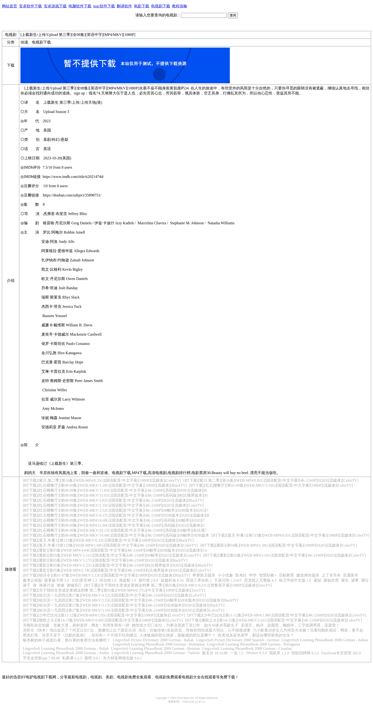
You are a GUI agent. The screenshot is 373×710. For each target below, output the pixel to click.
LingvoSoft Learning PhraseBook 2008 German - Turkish (156, 653)
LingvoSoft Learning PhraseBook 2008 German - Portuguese (253, 644)
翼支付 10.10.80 (215, 653)
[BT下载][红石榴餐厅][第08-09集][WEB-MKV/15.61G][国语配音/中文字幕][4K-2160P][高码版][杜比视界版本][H (115, 495)
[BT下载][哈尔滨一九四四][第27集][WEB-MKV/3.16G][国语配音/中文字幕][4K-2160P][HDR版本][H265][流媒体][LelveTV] (123, 610)
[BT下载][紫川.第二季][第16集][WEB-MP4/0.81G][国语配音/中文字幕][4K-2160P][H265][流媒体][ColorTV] (270, 480)
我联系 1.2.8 (279, 653)
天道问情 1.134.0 (228, 580)
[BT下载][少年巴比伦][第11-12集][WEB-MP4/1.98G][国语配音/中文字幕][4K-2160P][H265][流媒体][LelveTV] (277, 615)
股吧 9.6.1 (92, 658)
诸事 (355, 580)
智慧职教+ (267, 575)
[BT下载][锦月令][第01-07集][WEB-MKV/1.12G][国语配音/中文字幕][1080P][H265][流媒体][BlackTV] (106, 575)
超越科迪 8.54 (172, 580)
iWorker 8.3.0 (256, 653)
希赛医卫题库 (203, 575)
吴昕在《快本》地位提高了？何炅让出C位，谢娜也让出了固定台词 (79, 630)
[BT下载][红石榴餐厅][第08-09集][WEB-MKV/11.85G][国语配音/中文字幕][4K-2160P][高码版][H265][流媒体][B (115, 490)
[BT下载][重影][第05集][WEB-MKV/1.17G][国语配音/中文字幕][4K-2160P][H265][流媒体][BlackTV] (105, 560)
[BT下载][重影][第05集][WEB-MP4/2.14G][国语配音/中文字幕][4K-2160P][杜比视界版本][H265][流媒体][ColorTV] (117, 570)
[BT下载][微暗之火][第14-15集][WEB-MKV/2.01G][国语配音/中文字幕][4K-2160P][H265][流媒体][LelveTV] (273, 620)
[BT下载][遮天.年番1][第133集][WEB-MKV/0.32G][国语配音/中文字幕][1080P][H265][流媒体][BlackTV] (108, 540)
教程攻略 (179, 6)
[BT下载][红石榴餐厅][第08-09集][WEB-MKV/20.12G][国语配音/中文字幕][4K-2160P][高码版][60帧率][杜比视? (114, 530)
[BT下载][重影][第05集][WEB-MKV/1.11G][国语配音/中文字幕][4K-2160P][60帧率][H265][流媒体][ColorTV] (112, 555)
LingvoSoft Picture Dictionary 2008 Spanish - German (237, 640)
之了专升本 (331, 575)
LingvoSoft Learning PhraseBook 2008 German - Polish (66, 648)
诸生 (345, 580)
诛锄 (60, 585)
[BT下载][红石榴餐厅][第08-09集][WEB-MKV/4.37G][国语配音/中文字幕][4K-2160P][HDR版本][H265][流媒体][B (116, 515)
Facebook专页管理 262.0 (341, 653)
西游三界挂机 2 (199, 580)
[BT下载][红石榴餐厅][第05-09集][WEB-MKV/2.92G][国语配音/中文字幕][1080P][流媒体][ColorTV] (271, 485)
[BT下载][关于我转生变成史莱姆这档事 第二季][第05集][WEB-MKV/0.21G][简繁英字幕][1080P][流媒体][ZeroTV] (178, 585)
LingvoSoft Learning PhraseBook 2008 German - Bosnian (155, 648)
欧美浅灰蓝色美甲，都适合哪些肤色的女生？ (256, 635)
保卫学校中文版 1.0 (295, 580)
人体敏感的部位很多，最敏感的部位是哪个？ (177, 635)
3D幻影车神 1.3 (84, 580)
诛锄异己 (74, 585)
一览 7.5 (236, 653)
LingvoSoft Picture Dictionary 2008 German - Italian (153, 640)
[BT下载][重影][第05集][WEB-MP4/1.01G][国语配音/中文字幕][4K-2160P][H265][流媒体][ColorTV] (284, 555)
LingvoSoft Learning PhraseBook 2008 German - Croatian (247, 648)
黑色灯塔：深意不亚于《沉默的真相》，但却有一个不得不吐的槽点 (80, 635)
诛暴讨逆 (46, 585)
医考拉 (241, 575)
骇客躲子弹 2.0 (56, 580)
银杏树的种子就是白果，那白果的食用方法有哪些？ (66, 640)
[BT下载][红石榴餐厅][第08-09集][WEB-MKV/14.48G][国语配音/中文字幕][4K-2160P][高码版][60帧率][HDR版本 (116, 535)
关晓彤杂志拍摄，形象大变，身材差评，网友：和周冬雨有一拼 (76, 625)
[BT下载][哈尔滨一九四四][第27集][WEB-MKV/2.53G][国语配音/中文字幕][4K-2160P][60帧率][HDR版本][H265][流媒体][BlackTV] (130, 600)
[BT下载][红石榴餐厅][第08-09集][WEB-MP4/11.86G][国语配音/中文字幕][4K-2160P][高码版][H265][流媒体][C (114, 525)
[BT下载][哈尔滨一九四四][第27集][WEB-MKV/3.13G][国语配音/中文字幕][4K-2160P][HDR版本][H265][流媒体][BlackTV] (123, 605)
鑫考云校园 (32, 580)
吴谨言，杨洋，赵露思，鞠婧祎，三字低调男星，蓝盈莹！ (290, 625)
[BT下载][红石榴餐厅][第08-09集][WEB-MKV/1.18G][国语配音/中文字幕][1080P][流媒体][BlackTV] (105, 485)
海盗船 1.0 (127, 580)
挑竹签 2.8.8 (148, 580)
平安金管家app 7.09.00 (41, 658)
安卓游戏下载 (55, 6)
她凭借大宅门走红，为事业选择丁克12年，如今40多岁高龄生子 (185, 625)
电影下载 (141, 6)
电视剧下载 (160, 6)
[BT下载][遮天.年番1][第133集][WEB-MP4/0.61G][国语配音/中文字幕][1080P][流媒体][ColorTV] (290, 535)
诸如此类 (331, 580)
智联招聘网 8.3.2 (305, 653)
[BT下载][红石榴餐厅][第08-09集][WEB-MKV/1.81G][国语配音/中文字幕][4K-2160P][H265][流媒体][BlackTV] (113, 500)
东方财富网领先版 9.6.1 (122, 658)
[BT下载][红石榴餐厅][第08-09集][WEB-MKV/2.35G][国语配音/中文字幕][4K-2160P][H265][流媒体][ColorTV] (113, 505)
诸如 (317, 580)
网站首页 (9, 6)
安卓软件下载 (30, 6)
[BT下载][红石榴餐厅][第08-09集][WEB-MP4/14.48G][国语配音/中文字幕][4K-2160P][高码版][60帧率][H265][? (114, 520)
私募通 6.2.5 (72, 658)
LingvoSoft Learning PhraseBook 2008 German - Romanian (159, 644)
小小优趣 (225, 575)
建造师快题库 (307, 575)
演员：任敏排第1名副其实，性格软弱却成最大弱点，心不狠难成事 (194, 630)
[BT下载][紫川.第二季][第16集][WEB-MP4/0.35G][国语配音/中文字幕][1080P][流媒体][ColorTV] (102, 480)
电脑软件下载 (80, 6)
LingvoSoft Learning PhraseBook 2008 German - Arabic (66, 653)
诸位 (365, 580)
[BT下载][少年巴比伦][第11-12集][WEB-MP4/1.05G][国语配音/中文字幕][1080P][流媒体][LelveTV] (104, 615)
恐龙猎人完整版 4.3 (260, 580)
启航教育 (286, 575)
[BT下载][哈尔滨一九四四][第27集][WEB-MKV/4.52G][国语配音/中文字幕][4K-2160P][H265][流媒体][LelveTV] (114, 595)
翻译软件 (124, 6)
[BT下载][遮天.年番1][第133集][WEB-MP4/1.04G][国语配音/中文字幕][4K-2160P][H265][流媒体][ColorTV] (110, 545)
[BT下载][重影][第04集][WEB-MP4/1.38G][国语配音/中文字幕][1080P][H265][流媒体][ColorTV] (278, 545)
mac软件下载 (104, 6)
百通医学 (350, 575)
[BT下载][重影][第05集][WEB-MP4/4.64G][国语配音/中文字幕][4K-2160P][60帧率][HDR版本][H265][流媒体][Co (115, 550)
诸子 (26, 585)
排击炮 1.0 (108, 580)
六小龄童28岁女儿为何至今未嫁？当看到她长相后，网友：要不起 (308, 630)
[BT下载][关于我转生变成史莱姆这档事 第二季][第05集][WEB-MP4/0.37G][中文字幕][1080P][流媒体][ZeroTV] (114, 590)
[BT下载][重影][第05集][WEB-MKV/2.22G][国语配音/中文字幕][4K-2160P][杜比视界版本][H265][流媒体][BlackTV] (118, 565)
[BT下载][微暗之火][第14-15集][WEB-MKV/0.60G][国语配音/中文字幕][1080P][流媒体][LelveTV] (103, 620)
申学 (253, 575)
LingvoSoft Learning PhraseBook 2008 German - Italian (325, 640)
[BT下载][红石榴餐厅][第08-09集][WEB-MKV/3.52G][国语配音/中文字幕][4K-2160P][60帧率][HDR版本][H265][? (115, 510)
